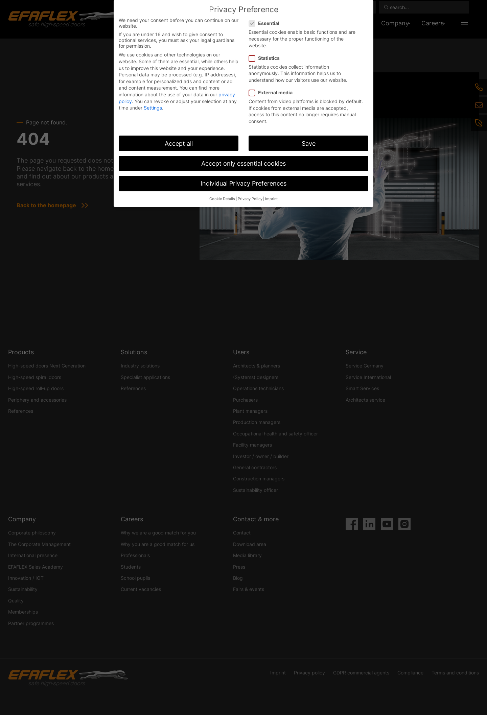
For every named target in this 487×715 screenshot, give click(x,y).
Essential (266, 23)
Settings (153, 108)
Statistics (266, 58)
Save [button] (309, 143)
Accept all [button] (179, 143)
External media (273, 92)
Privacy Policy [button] (250, 199)
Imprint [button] (271, 199)
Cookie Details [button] (222, 199)
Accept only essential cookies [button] (243, 163)
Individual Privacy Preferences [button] (243, 183)
